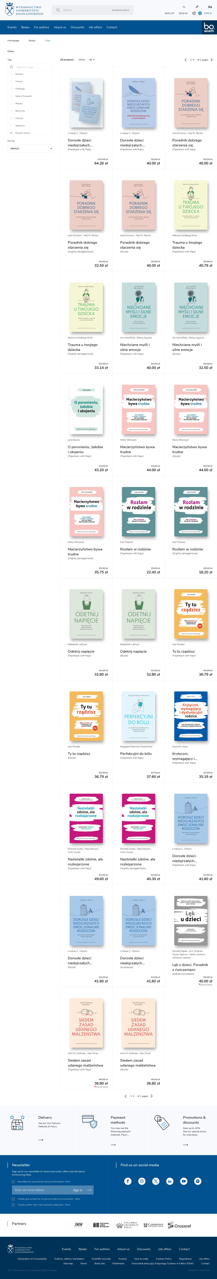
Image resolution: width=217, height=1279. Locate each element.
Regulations (185, 1259)
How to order (141, 1259)
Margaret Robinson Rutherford (136, 746)
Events (12, 27)
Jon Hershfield (127, 337)
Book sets (99, 1263)
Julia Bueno (74, 440)
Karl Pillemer (126, 542)
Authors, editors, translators (69, 1259)
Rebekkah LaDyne (77, 644)
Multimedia (118, 1263)
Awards (122, 1259)
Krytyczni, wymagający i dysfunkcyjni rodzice (189, 758)
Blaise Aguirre (144, 337)
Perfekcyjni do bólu (136, 753)
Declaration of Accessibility (32, 1259)
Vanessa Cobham (181, 957)
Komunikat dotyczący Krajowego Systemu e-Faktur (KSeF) (163, 1263)
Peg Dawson (91, 849)
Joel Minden (178, 644)
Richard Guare (75, 849)
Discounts (77, 27)
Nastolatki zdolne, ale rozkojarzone (85, 862)
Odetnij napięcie (81, 651)
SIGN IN (183, 13)
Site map (68, 1263)
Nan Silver (92, 1053)
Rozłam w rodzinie (135, 549)
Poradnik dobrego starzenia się (187, 143)
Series (83, 1263)
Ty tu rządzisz (183, 651)
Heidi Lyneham (197, 954)
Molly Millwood (128, 440)
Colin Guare (74, 852)
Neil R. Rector (195, 133)
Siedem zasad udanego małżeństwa (85, 1063)
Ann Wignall (195, 951)
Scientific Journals (101, 1259)
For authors (41, 27)
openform (204, 1270)
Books (25, 27)
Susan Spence (179, 954)
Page (47, 40)
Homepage (13, 40)
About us (60, 27)
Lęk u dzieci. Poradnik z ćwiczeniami (190, 967)
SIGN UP (169, 13)
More (67, 1181)
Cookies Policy (164, 1259)
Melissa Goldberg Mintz (184, 235)
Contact (111, 27)
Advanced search (120, 10)
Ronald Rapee (179, 951)
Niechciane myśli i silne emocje (135, 347)
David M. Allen (180, 746)
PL (184, 7)
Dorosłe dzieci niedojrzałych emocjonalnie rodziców (79, 965)
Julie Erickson (179, 133)
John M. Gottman (77, 1053)
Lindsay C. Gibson (77, 133)
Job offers (95, 27)
